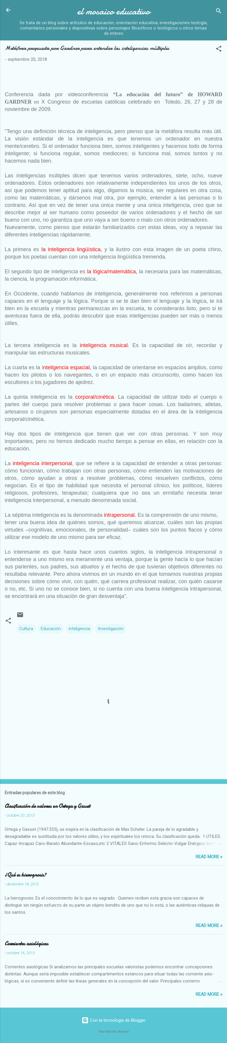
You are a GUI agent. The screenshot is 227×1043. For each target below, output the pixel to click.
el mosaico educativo (113, 11)
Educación (51, 628)
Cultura (26, 628)
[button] (218, 49)
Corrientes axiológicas (26, 943)
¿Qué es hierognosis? (25, 875)
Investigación (111, 628)
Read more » (209, 856)
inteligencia (79, 628)
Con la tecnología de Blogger (114, 1020)
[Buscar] (218, 12)
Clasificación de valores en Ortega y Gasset (47, 806)
